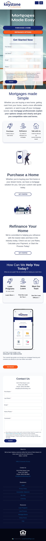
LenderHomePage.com (28, 538)
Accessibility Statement (23, 492)
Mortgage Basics (23, 514)
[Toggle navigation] (41, 2)
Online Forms (23, 518)
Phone (7, 66)
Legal (22, 485)
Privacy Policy (20, 74)
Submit (11, 81)
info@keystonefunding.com (23, 476)
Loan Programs (23, 507)
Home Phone (8, 411)
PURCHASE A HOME (23, 28)
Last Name (8, 53)
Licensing (23, 498)
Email (7, 60)
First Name (8, 46)
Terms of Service (11, 74)
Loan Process (23, 511)
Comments (7, 418)
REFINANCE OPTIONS (23, 32)
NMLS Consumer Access (23, 461)
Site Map (22, 495)
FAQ (23, 521)
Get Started (23, 194)
